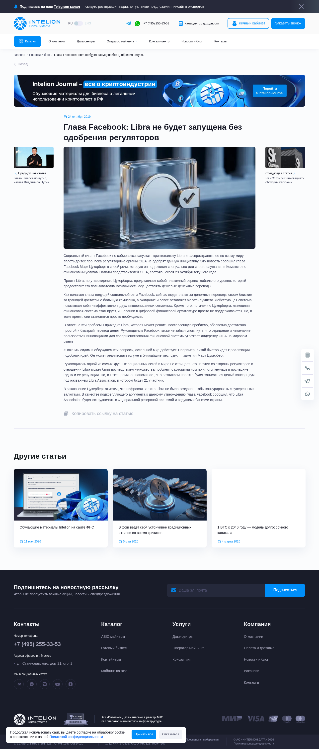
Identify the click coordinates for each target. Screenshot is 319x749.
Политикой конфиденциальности (76, 737)
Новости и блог (191, 41)
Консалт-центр (159, 41)
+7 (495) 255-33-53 (156, 23)
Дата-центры (86, 41)
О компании (57, 41)
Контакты (220, 41)
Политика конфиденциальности (254, 743)
